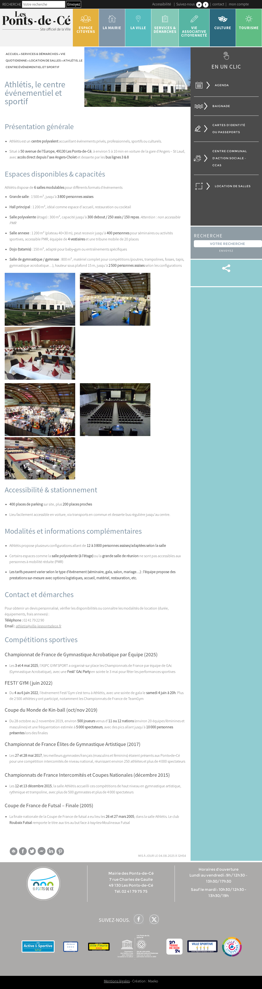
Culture (222, 20)
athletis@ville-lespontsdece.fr (38, 626)
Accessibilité (161, 4)
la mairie (112, 20)
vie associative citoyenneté (194, 24)
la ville (138, 20)
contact (218, 4)
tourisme (249, 20)
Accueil (12, 54)
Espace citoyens (86, 22)
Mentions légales (117, 981)
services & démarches (165, 22)
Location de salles (45, 60)
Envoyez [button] (73, 4)
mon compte (239, 4)
